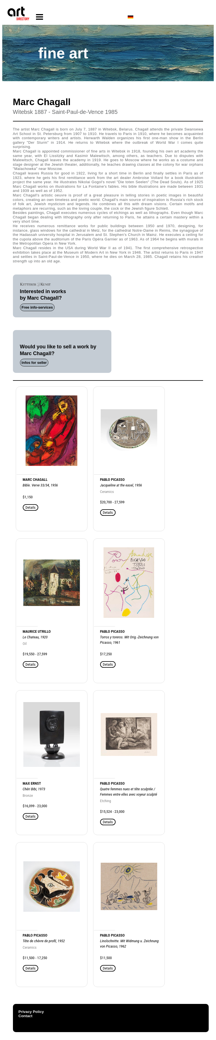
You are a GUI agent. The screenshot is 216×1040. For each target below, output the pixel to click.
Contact (26, 1016)
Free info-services (37, 307)
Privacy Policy (31, 1012)
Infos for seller (34, 362)
